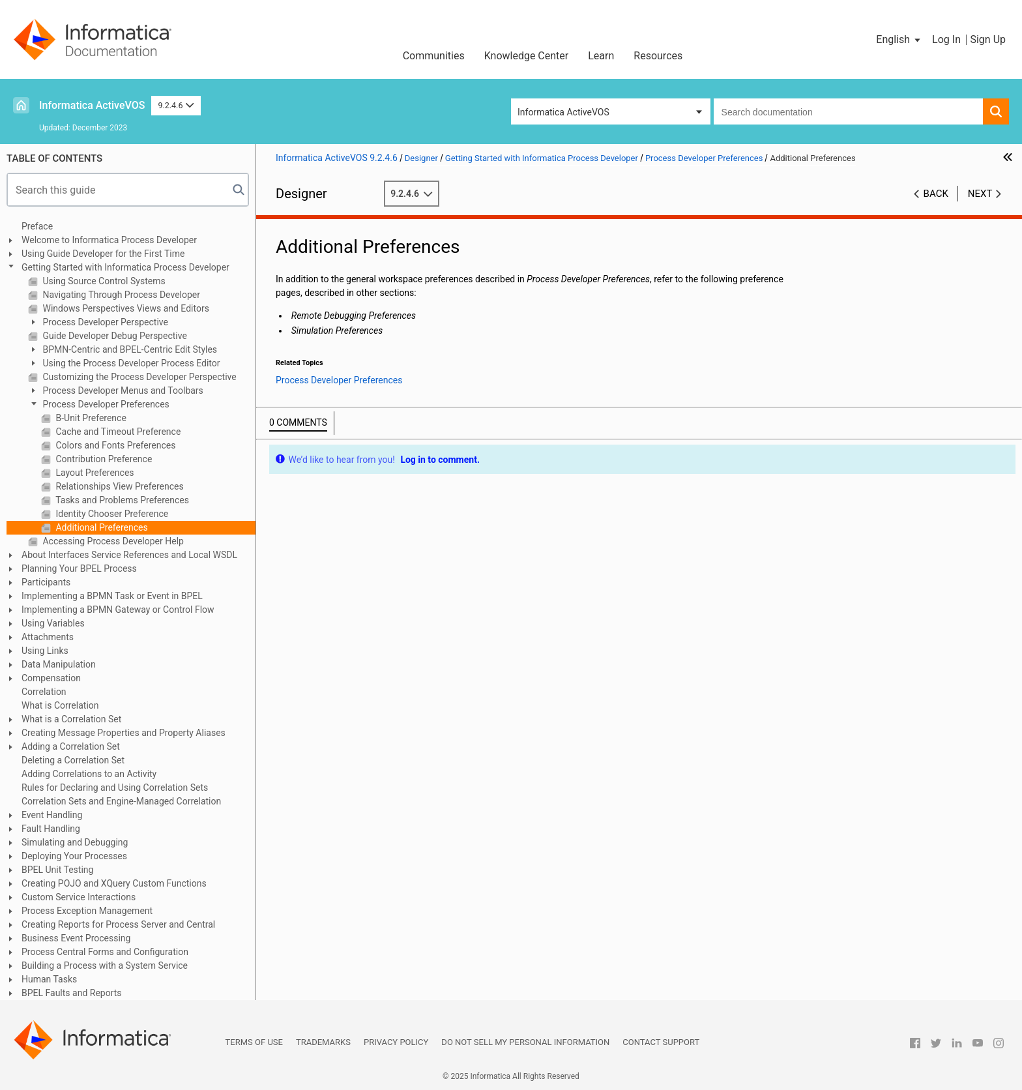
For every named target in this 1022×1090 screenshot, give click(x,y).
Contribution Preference (102, 459)
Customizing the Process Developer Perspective (138, 377)
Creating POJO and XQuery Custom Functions (114, 883)
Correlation (44, 691)
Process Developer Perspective (104, 322)
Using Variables (53, 623)
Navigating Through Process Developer (120, 294)
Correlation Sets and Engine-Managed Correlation (121, 801)
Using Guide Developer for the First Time (103, 253)
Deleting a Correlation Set (73, 760)
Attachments (48, 637)
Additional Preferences (100, 527)
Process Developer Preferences (104, 404)
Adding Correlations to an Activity (89, 774)
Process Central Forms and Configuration (105, 952)
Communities (434, 56)
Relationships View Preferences (118, 486)
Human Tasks (49, 979)
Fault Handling (51, 828)
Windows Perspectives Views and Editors (124, 308)
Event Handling (52, 815)
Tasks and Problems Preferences (121, 500)
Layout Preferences (93, 472)
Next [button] (980, 193)
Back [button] (936, 193)
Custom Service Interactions (79, 897)
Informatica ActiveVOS (92, 105)
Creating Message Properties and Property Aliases (124, 733)
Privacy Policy (396, 1042)
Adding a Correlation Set (71, 746)
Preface (37, 226)
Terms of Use (254, 1042)
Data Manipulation (59, 664)
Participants (46, 582)
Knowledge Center (526, 56)
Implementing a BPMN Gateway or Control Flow (118, 609)
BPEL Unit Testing (57, 869)
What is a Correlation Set (71, 719)
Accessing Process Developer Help (112, 541)
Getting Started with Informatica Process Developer (125, 267)
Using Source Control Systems (103, 281)
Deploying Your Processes (74, 856)
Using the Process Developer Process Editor (130, 363)
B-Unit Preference (89, 418)
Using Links (45, 650)
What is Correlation (60, 705)
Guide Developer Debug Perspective (113, 336)
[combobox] (848, 111)
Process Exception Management (87, 911)
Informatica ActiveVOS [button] (563, 112)
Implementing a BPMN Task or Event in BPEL (112, 596)
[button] (899, 40)
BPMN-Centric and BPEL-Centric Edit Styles (128, 349)
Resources (658, 56)
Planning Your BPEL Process (79, 568)
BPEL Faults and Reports (72, 993)
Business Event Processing (76, 938)
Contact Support (660, 1042)
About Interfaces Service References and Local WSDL (129, 555)
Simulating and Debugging (75, 842)
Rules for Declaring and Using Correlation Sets (115, 787)
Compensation (51, 678)
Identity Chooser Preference (110, 513)
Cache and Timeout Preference (117, 431)
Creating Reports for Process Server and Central (118, 924)
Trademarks (323, 1042)
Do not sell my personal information (525, 1042)
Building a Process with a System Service (105, 965)
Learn (601, 56)
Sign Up (988, 39)
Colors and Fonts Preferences (114, 445)
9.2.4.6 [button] (176, 105)
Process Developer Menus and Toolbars (121, 390)
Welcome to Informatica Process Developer (109, 240)
